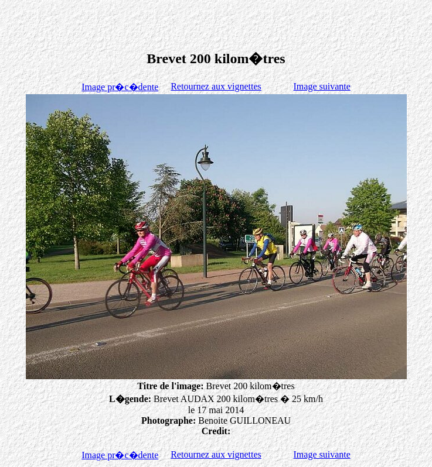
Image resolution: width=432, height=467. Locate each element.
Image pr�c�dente (119, 87)
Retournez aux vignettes (216, 86)
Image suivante (322, 86)
